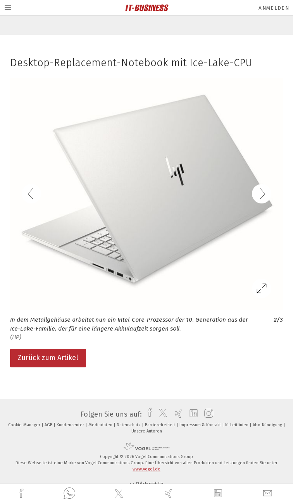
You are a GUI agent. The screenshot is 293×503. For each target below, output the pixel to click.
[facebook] (22, 493)
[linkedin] (219, 494)
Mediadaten (101, 424)
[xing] (169, 493)
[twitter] (120, 493)
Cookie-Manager (24, 424)
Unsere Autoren (146, 431)
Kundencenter (71, 424)
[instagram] (206, 414)
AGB (49, 424)
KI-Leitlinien (237, 424)
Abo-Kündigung (268, 424)
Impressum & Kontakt (200, 424)
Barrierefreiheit (160, 424)
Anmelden (274, 8)
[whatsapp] (69, 493)
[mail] (268, 493)
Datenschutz (129, 424)
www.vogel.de (146, 469)
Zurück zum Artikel (48, 357)
